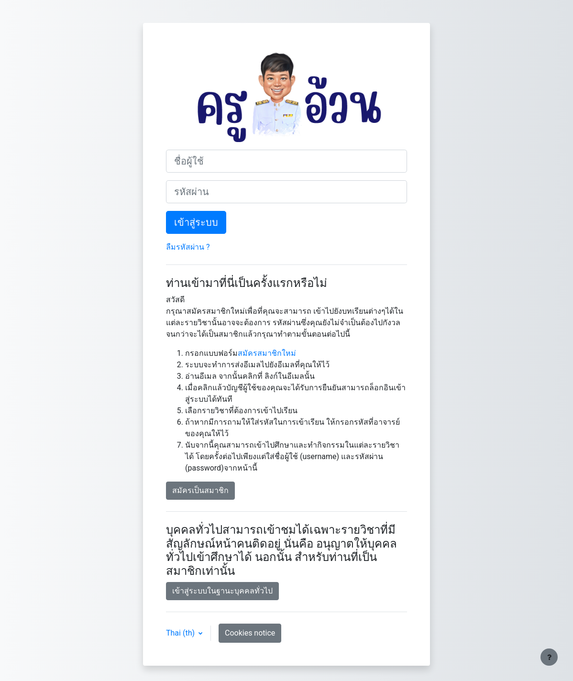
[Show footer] (549, 657)
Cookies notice (250, 632)
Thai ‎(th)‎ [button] (181, 632)
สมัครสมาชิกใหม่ (267, 353)
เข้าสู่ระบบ (196, 222)
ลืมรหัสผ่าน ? (188, 247)
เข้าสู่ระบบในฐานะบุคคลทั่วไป (222, 590)
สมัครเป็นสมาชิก (200, 490)
